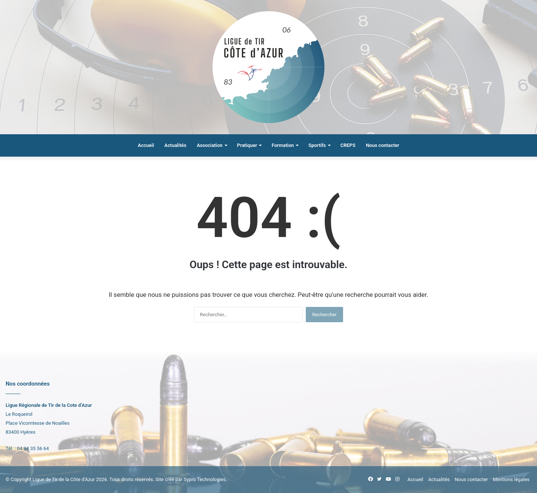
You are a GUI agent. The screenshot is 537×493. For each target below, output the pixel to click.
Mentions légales (511, 479)
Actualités (175, 145)
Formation (282, 145)
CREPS (347, 145)
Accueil (146, 145)
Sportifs (317, 145)
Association (210, 145)
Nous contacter (382, 145)
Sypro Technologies (204, 479)
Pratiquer (247, 145)
